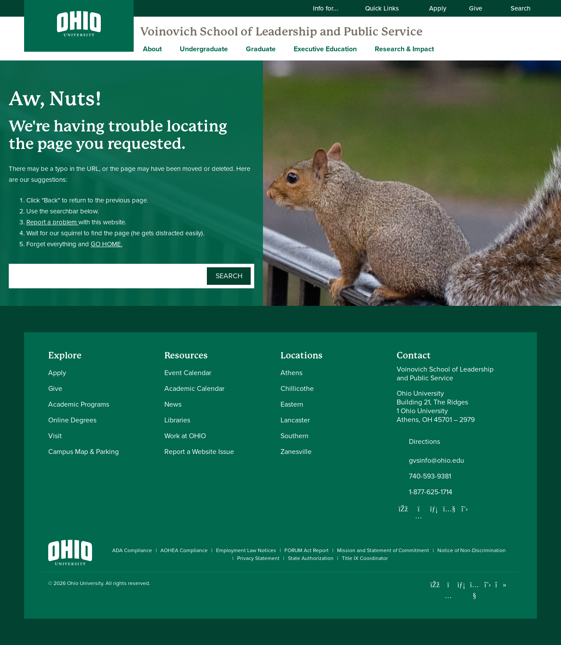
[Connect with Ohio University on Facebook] (435, 584)
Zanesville (296, 452)
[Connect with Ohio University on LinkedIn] (461, 584)
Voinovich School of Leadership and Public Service (281, 31)
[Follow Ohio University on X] (487, 584)
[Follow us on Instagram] (418, 515)
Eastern (291, 404)
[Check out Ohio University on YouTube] (474, 590)
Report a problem (52, 222)
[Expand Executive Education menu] (363, 48)
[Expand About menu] (168, 48)
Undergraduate (204, 49)
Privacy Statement (258, 558)
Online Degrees (72, 420)
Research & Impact (404, 49)
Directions (424, 441)
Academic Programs (78, 404)
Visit (55, 436)
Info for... (331, 8)
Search (515, 8)
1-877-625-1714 (430, 492)
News (172, 404)
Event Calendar (187, 373)
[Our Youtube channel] (449, 508)
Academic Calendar (194, 388)
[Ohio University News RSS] (513, 584)
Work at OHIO (185, 436)
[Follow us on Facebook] (403, 508)
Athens (291, 373)
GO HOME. (106, 244)
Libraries (177, 420)
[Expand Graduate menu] (282, 48)
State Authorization (311, 558)
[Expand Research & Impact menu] (440, 48)
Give (475, 8)
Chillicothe (297, 388)
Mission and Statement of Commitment (383, 550)
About (152, 49)
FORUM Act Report (306, 550)
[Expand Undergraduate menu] (234, 48)
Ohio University (85, 583)
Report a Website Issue (199, 452)
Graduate (261, 49)
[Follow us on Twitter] (464, 508)
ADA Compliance (132, 550)
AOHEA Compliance (184, 550)
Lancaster (295, 420)
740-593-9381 (430, 476)
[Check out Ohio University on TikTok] (500, 584)
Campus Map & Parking (83, 452)
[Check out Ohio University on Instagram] (448, 595)
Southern (294, 436)
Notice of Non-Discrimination (471, 550)
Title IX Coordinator (365, 558)
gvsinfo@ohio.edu (436, 460)
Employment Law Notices (246, 550)
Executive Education (325, 49)
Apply (437, 8)
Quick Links (387, 8)
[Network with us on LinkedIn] (433, 508)
